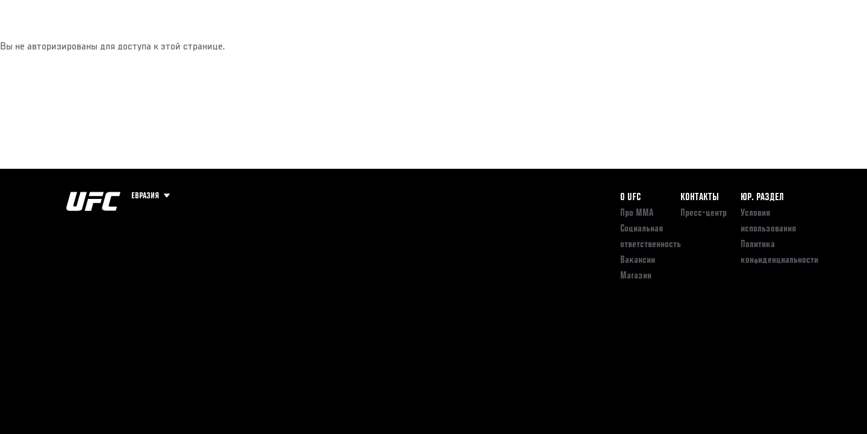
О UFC (630, 197)
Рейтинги (109, 46)
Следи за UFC (715, 46)
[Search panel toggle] (807, 45)
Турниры (56, 46)
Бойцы (160, 46)
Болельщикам (646, 46)
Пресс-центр (703, 213)
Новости (210, 46)
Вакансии (637, 260)
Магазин (775, 46)
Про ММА (636, 213)
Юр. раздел (762, 197)
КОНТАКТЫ (699, 197)
